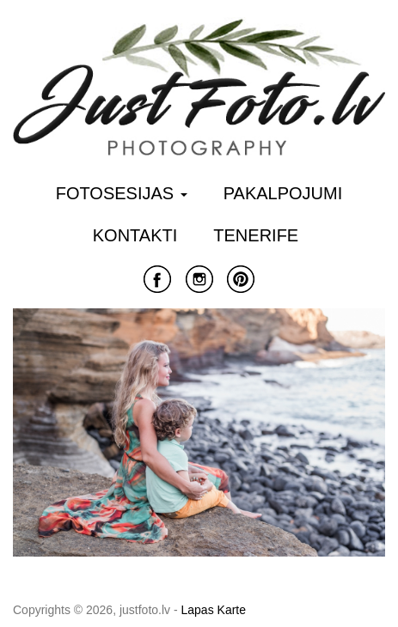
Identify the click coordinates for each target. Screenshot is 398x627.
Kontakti (135, 235)
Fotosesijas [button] (121, 193)
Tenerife (255, 235)
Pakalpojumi (283, 193)
